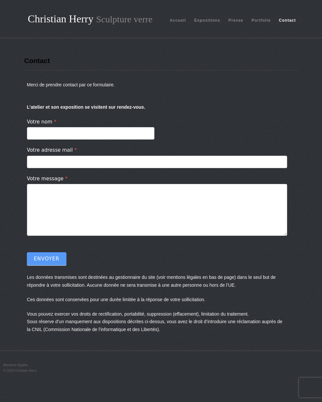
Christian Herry (61, 19)
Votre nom (42, 122)
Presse (235, 20)
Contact (287, 20)
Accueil (178, 20)
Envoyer (46, 259)
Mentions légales (15, 365)
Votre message (47, 179)
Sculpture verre (124, 19)
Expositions (207, 20)
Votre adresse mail (52, 150)
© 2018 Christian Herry (20, 370)
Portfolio (261, 20)
